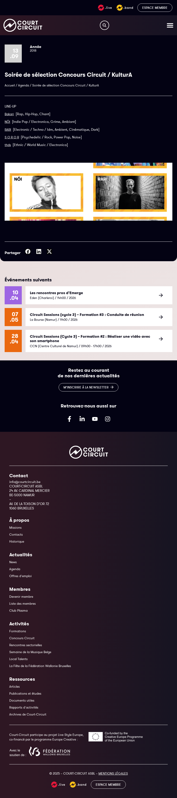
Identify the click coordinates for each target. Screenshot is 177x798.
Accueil (10, 85)
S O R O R (12, 137)
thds (8, 145)
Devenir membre (21, 597)
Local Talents (18, 659)
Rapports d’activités (23, 707)
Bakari (9, 114)
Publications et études (25, 693)
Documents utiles (21, 700)
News (13, 562)
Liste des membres (22, 603)
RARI (8, 129)
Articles (14, 686)
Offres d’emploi (20, 576)
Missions (15, 527)
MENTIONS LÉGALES (113, 773)
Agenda (23, 85)
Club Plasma (18, 610)
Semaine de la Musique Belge (30, 652)
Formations (17, 631)
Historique (16, 541)
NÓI (7, 122)
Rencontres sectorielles (25, 645)
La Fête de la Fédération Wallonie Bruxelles (40, 666)
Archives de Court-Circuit (27, 714)
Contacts (16, 534)
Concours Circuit (22, 638)
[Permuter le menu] (170, 25)
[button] (28, 251)
